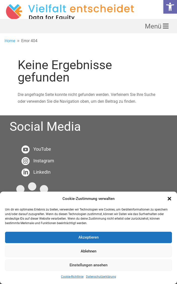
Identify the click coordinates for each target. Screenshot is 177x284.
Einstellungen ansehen (88, 265)
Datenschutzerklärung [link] (101, 276)
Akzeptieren (88, 237)
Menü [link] (154, 26)
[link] (170, 7)
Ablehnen (88, 251)
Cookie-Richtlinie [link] (72, 276)
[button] (169, 198)
